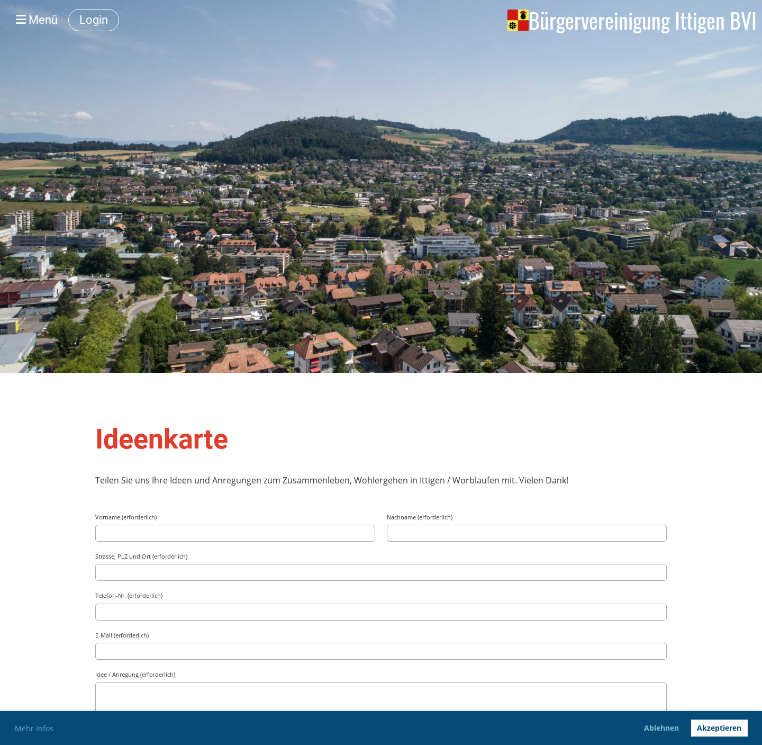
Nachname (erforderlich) (419, 517)
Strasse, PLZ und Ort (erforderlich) (141, 556)
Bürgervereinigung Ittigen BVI (643, 20)
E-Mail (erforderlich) (122, 635)
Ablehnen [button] (661, 728)
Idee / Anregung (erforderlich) (135, 674)
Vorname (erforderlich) (126, 517)
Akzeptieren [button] (719, 728)
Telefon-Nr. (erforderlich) (128, 595)
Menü (37, 19)
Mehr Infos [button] (34, 728)
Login (93, 19)
